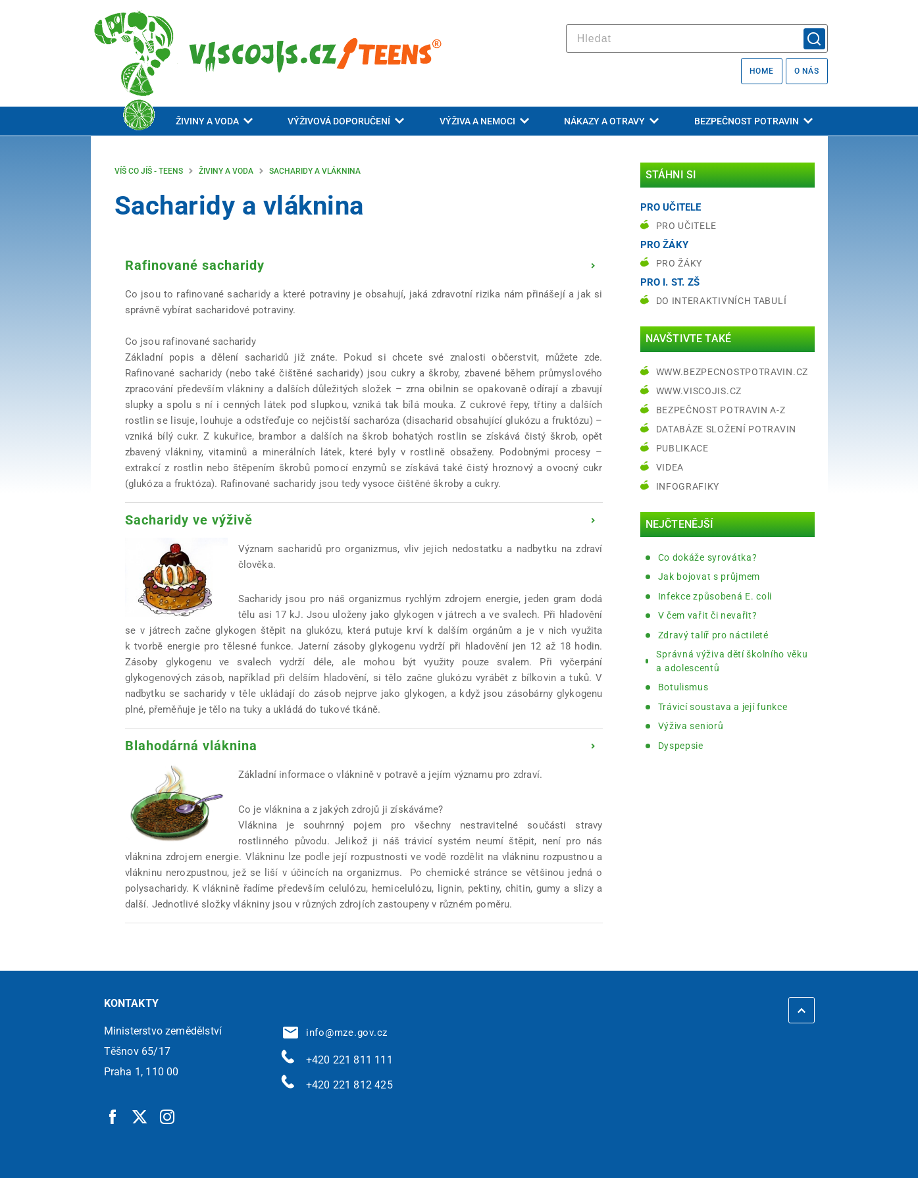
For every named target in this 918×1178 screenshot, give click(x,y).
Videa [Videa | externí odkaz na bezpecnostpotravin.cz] (670, 467)
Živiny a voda (214, 121)
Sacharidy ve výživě (189, 520)
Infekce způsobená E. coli (715, 596)
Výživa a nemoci (484, 121)
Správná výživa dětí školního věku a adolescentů (731, 661)
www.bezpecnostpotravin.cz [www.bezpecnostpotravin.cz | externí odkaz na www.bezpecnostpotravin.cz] (732, 372)
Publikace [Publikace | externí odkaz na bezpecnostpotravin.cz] (682, 448)
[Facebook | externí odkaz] (113, 1116)
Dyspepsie (680, 745)
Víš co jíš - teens (149, 171)
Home (762, 71)
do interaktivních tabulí (721, 300)
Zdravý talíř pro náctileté (713, 635)
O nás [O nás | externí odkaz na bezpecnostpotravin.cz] (806, 71)
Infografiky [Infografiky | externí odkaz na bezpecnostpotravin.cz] (688, 486)
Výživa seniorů (691, 726)
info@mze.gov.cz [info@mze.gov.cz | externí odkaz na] (335, 1032)
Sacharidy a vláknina (315, 171)
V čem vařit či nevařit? (707, 615)
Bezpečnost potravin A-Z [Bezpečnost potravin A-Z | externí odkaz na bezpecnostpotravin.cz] (721, 410)
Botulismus (683, 687)
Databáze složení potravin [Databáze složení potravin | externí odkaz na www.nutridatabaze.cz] (726, 429)
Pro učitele (686, 225)
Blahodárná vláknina (191, 746)
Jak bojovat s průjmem (709, 576)
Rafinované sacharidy (195, 265)
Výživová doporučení (346, 121)
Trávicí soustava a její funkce (723, 707)
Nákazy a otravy (611, 121)
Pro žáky (679, 263)
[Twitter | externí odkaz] (140, 1116)
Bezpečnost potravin (753, 121)
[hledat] (697, 38)
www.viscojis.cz (699, 391)
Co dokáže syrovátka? (707, 557)
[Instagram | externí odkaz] (168, 1116)
